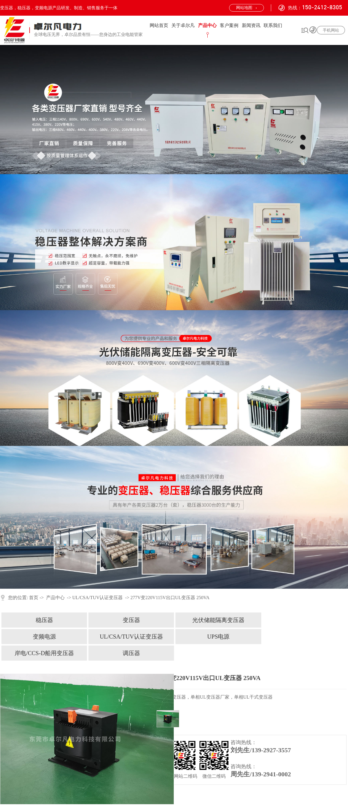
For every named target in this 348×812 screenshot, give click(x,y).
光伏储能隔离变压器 (218, 620)
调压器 (131, 653)
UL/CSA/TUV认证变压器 (97, 597)
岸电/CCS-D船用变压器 (44, 653)
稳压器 (44, 620)
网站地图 (244, 8)
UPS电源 (218, 636)
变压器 (131, 620)
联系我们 (273, 25)
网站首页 (159, 25)
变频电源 (44, 636)
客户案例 (229, 25)
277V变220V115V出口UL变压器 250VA (169, 597)
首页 (33, 597)
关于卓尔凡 (183, 25)
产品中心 (207, 25)
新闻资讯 (251, 25)
